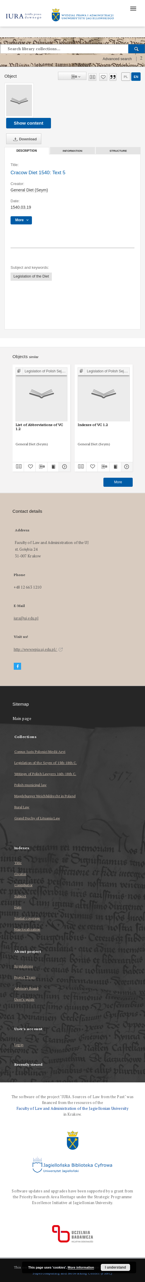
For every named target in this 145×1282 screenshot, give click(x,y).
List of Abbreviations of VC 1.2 (39, 427)
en (136, 77)
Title (18, 863)
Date (18, 907)
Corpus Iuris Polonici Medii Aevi (40, 751)
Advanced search (117, 59)
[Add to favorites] (103, 77)
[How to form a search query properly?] (141, 59)
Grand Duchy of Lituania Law (37, 818)
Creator (20, 874)
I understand (115, 1267)
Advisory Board (26, 988)
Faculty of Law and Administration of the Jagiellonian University (72, 1108)
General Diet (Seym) (29, 190)
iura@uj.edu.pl (26, 618)
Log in (19, 1045)
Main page (22, 718)
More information (81, 1267)
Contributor (23, 885)
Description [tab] (26, 151)
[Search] (136, 48)
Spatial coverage (27, 918)
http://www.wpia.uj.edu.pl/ (38, 649)
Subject (20, 896)
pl (126, 77)
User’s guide (24, 999)
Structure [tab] (118, 150)
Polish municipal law (30, 785)
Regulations (23, 966)
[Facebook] (17, 666)
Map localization (27, 929)
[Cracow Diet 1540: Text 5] (19, 100)
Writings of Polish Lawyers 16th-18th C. (45, 774)
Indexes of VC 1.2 (93, 425)
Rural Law (22, 807)
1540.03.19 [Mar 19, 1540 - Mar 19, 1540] (21, 207)
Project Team (24, 977)
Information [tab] (72, 150)
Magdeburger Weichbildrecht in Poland (45, 796)
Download (24, 139)
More (118, 482)
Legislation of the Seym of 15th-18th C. (45, 763)
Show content (28, 123)
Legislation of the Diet (31, 276)
